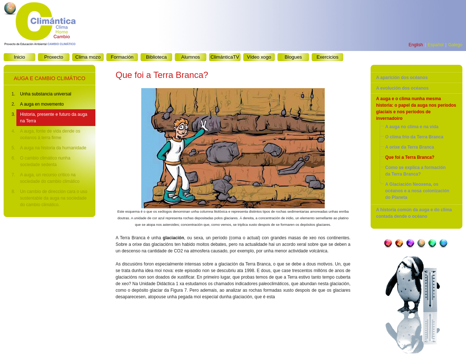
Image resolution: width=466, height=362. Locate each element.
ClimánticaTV (224, 57)
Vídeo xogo (259, 57)
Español (435, 44)
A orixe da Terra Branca (409, 147)
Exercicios (327, 57)
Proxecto (53, 57)
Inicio (19, 57)
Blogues (293, 57)
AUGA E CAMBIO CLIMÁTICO (50, 78)
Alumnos (190, 57)
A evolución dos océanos (402, 88)
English (415, 44)
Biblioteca (156, 57)
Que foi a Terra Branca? (409, 157)
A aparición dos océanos (402, 77)
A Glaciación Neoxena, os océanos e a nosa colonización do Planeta (417, 191)
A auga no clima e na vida (411, 126)
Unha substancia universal (45, 94)
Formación (122, 57)
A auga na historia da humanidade (53, 147)
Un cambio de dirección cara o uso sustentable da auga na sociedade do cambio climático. (53, 198)
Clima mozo (88, 57)
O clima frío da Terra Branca (414, 136)
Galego (455, 44)
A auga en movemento (42, 104)
